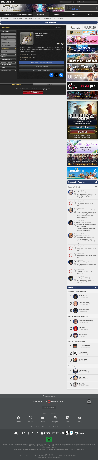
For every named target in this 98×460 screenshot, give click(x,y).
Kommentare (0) (16, 84)
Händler (3, 67)
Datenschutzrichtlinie (46, 427)
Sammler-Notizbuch (7, 62)
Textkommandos (6, 70)
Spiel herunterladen (49, 407)
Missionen (4, 54)
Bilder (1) (49, 84)
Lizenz (28, 427)
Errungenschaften (6, 64)
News (31, 421)
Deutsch (81, 2)
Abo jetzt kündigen (67, 427)
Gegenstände (5, 31)
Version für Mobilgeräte (50, 396)
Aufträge (3, 56)
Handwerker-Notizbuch (7, 59)
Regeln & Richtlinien (35, 427)
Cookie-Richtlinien (57, 427)
